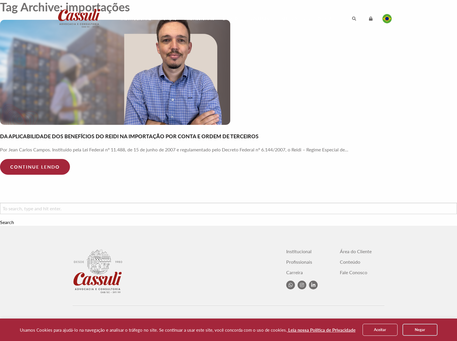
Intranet (327, 18)
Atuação (167, 18)
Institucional (136, 18)
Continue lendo (35, 166)
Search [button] (7, 222)
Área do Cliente (356, 251)
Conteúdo (259, 18)
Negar (420, 329)
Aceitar (380, 329)
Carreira (231, 18)
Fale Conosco (294, 18)
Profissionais (199, 18)
